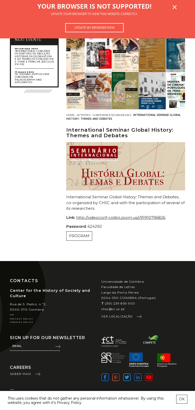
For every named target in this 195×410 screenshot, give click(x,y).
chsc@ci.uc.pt (113, 309)
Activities (83, 115)
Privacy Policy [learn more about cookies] (69, 402)
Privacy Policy (21, 318)
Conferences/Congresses (112, 115)
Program (79, 236)
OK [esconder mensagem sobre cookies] (182, 399)
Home (70, 115)
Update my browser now (94, 27)
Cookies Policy (21, 322)
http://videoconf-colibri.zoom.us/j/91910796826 (120, 217)
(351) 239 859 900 (118, 303)
